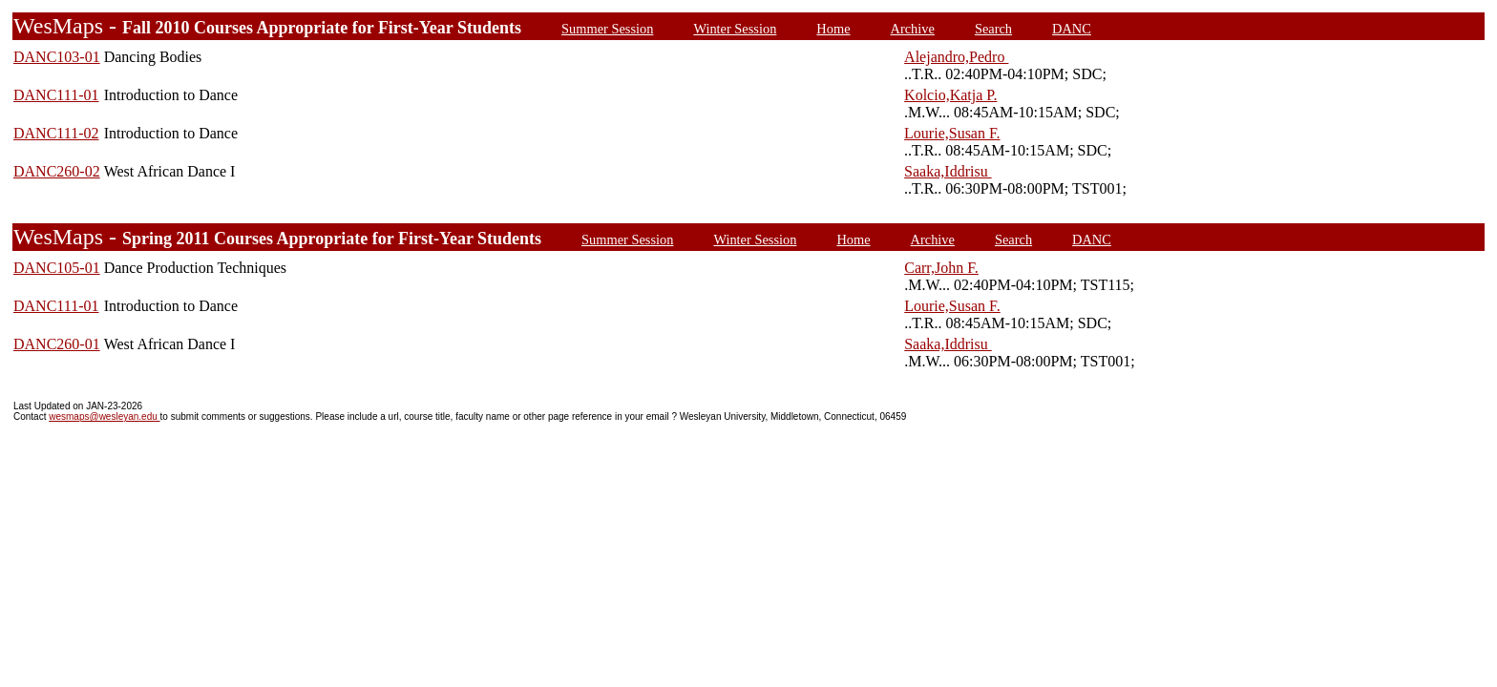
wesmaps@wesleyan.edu (104, 416)
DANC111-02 (55, 133)
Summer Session (607, 28)
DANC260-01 (56, 344)
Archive (913, 28)
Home (833, 28)
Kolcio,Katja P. (950, 95)
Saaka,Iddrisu (948, 171)
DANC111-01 (55, 95)
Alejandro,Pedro (956, 57)
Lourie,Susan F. (952, 133)
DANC (1071, 28)
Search (993, 28)
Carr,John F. (941, 268)
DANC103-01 (56, 57)
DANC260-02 (56, 171)
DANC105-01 (56, 268)
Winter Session (734, 28)
